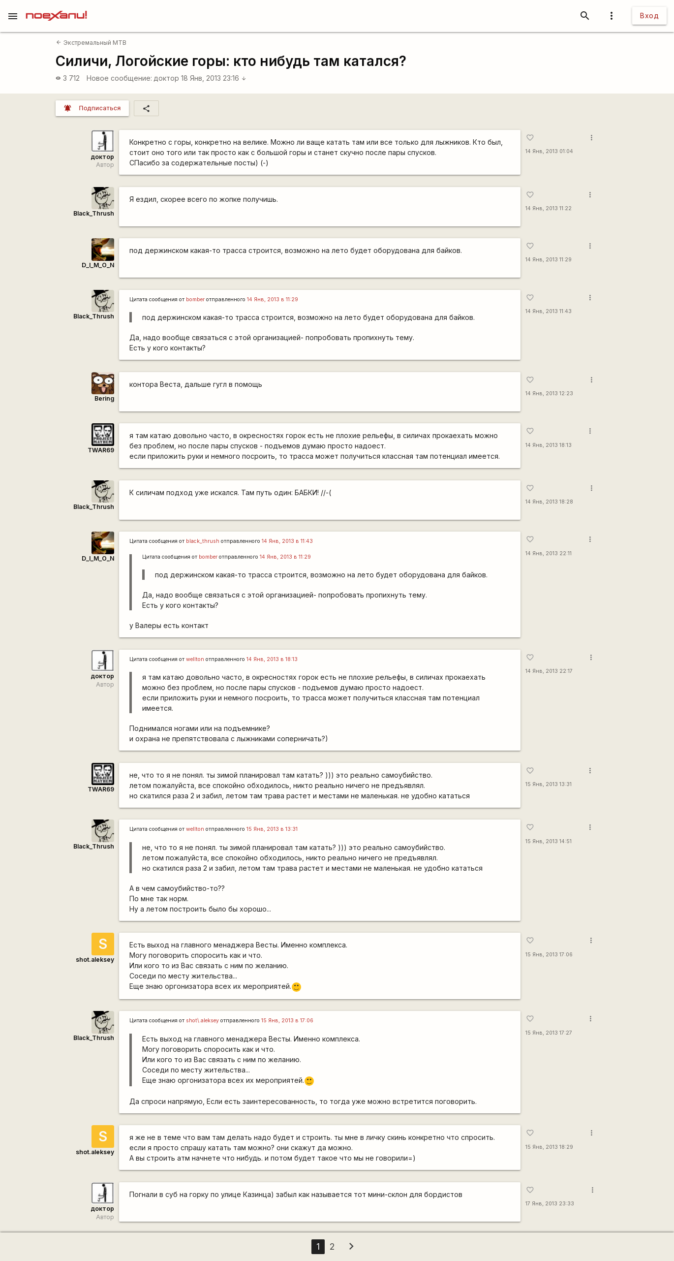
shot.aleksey (95, 959)
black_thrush (202, 541)
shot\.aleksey (202, 1020)
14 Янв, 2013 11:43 (548, 311)
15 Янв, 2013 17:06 (549, 954)
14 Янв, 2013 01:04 (549, 151)
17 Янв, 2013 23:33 (549, 1203)
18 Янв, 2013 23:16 (213, 78)
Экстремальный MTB (91, 42)
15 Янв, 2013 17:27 (548, 1033)
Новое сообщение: (119, 78)
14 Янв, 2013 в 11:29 (272, 299)
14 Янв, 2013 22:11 (548, 553)
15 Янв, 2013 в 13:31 (272, 829)
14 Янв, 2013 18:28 (549, 502)
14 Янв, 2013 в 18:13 (272, 659)
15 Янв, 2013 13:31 (548, 784)
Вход (649, 15)
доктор (166, 78)
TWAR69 (101, 450)
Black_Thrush (93, 213)
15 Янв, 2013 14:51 (548, 841)
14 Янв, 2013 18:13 (548, 445)
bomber (195, 299)
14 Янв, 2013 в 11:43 (287, 541)
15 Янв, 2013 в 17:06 (287, 1020)
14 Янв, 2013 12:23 (549, 393)
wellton (195, 659)
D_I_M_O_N (98, 265)
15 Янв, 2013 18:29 (549, 1147)
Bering (104, 398)
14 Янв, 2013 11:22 (548, 208)
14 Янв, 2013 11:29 (548, 259)
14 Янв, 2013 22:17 (549, 671)
